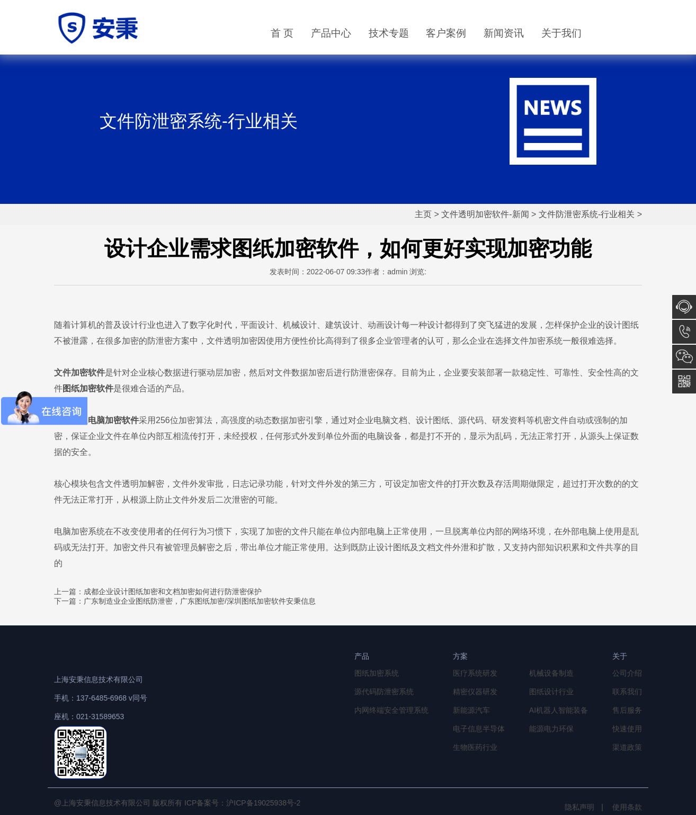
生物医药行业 (475, 747)
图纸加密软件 (88, 388)
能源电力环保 (551, 728)
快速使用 (627, 728)
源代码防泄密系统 (384, 691)
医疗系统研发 (475, 673)
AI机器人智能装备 (558, 710)
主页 (423, 214)
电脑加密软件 (113, 420)
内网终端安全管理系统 (391, 710)
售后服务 (627, 710)
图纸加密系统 (376, 673)
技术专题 (389, 33)
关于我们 (561, 33)
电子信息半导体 (479, 728)
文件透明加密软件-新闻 (485, 214)
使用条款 (627, 807)
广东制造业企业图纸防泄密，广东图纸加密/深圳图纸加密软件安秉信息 (200, 601)
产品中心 (331, 33)
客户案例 (446, 33)
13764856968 (684, 332)
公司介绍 (627, 673)
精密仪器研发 (475, 691)
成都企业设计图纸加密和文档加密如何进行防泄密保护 (173, 591)
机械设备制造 (551, 673)
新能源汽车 (471, 710)
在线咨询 (684, 307)
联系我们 (627, 691)
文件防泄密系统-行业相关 (587, 214)
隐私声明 (579, 807)
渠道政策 (627, 747)
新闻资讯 (504, 33)
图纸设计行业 (551, 691)
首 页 (282, 33)
